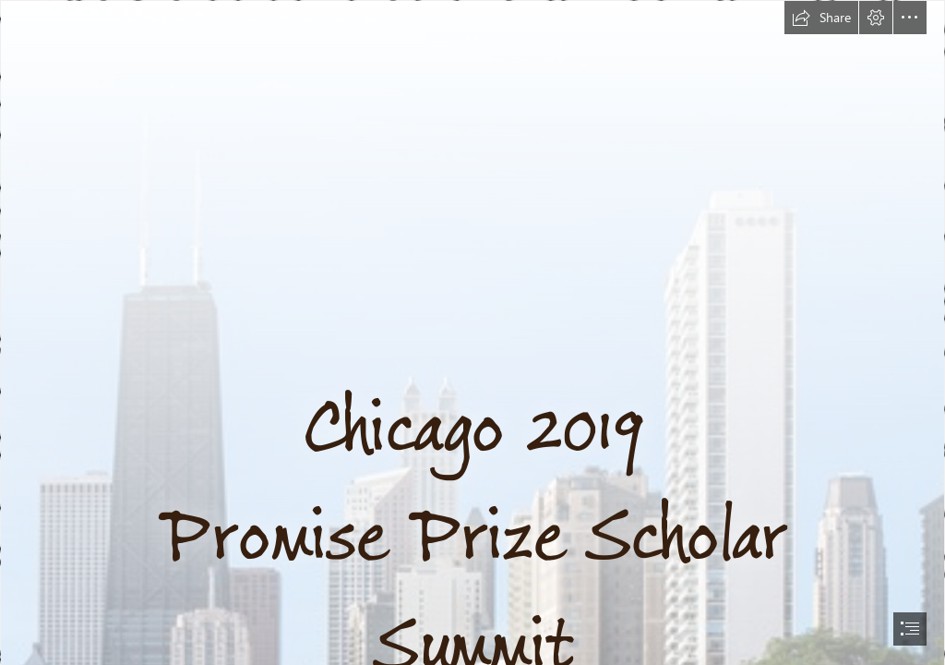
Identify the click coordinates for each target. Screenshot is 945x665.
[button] (821, 17)
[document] (472, 332)
